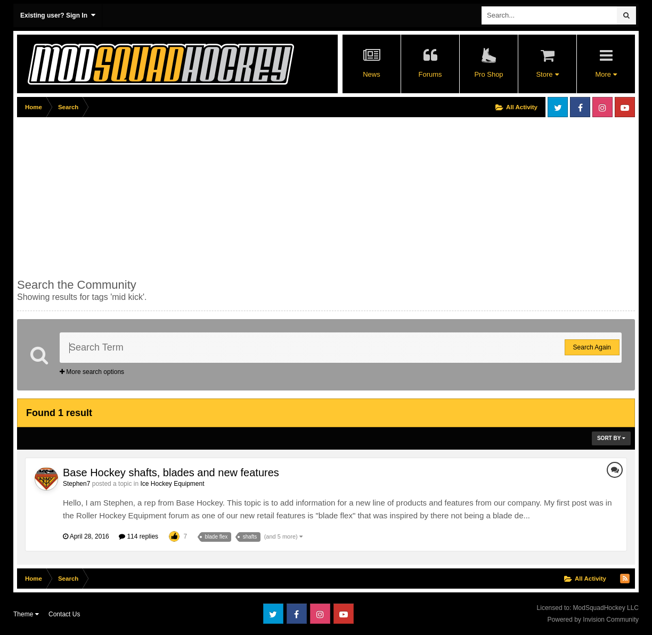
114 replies (138, 536)
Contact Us (64, 614)
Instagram (602, 107)
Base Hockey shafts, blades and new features (171, 472)
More (605, 74)
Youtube (625, 107)
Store (547, 74)
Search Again (592, 347)
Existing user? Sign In (57, 15)
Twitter (558, 107)
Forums (430, 74)
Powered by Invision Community (593, 619)
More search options (92, 372)
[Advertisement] (211, 195)
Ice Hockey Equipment (172, 483)
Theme (26, 614)
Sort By (611, 438)
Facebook (580, 107)
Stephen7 (76, 483)
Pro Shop (488, 74)
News (371, 74)
